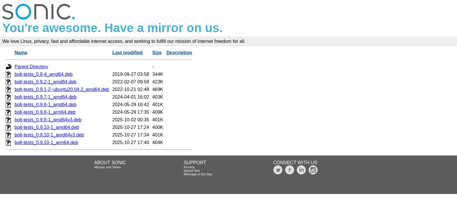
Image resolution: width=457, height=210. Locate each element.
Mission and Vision (107, 167)
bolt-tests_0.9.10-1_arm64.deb (46, 142)
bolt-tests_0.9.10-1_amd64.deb (47, 127)
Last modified (127, 52)
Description (179, 52)
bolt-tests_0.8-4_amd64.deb (44, 74)
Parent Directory (31, 66)
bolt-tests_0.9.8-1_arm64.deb (45, 112)
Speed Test (192, 170)
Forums (189, 167)
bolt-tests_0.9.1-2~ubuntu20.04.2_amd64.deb (62, 89)
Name (21, 52)
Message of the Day (198, 174)
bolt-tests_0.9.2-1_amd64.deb (46, 81)
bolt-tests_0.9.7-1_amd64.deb (46, 96)
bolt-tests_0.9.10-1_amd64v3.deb (49, 134)
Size (157, 52)
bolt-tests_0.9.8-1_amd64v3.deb (48, 119)
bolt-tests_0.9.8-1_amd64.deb (46, 104)
